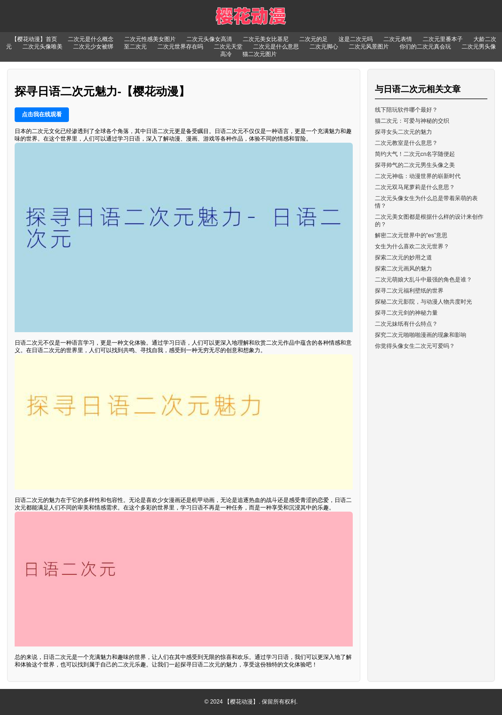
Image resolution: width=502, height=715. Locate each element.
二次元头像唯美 (42, 47)
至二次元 (135, 47)
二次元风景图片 (369, 47)
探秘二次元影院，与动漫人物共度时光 (423, 302)
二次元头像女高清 (209, 39)
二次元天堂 (228, 47)
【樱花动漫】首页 (34, 39)
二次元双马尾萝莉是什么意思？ (415, 187)
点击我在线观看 (42, 114)
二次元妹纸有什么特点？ (406, 324)
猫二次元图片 (259, 54)
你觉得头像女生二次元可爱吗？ (415, 346)
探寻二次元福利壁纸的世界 (409, 291)
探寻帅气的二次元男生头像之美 (415, 165)
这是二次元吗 (355, 39)
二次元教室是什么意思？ (406, 143)
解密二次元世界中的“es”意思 (411, 235)
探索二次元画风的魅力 (403, 268)
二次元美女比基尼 (265, 39)
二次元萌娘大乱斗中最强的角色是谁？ (423, 280)
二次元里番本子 (443, 39)
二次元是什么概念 (91, 39)
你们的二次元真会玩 (425, 47)
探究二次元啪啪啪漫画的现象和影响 (420, 335)
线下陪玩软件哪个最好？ (406, 110)
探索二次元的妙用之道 (403, 257)
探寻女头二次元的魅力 (403, 132)
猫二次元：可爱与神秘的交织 (412, 121)
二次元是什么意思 (276, 47)
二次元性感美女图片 (150, 39)
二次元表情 (397, 39)
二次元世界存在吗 (180, 47)
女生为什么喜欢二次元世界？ (412, 246)
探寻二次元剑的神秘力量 (406, 313)
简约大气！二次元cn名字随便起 (415, 154)
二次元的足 (313, 39)
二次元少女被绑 (93, 47)
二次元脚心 (324, 47)
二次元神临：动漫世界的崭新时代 (418, 176)
